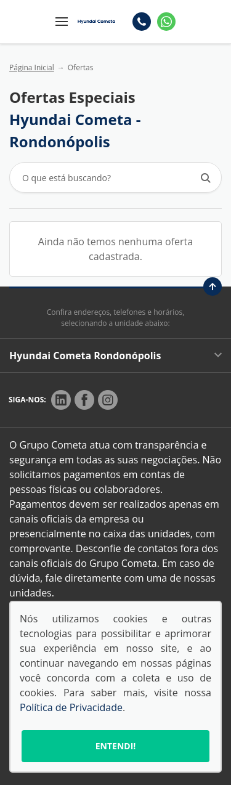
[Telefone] (141, 21)
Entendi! (115, 746)
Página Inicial (31, 67)
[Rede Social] (61, 400)
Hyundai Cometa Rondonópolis (115, 355)
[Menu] (61, 21)
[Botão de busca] (205, 178)
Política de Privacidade (71, 707)
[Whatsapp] (166, 21)
